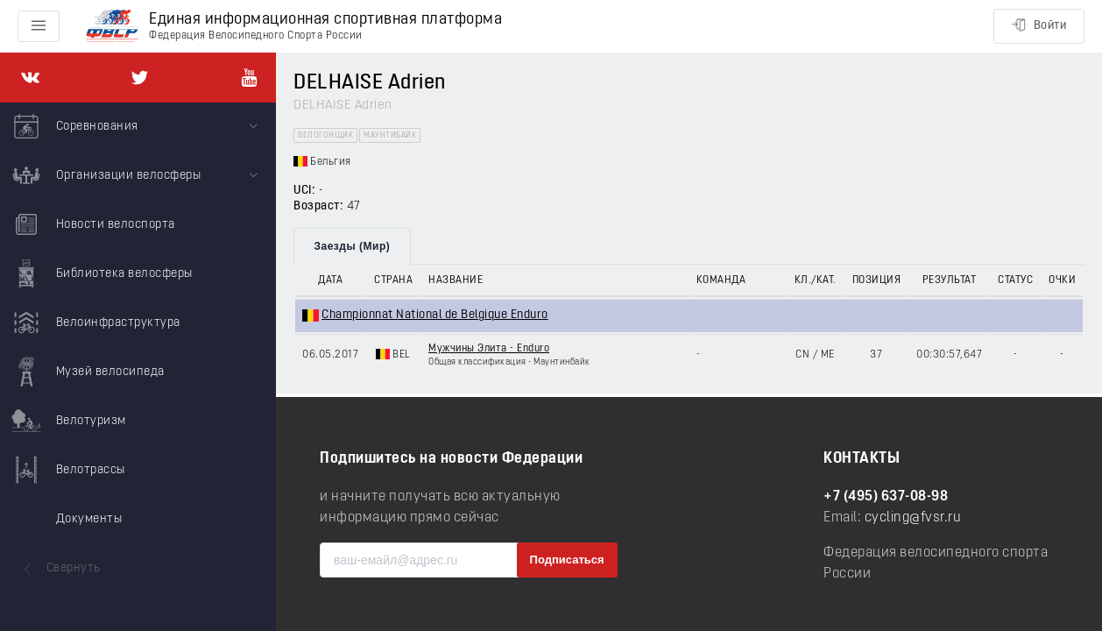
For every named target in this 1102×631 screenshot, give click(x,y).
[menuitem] (138, 127)
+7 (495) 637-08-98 (885, 497)
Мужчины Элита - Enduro (488, 349)
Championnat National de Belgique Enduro (434, 315)
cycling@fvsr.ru (913, 518)
